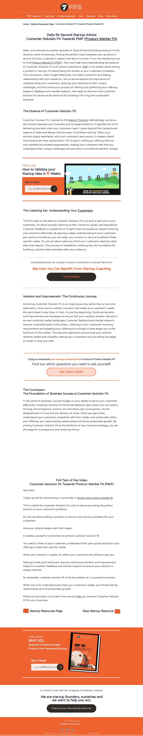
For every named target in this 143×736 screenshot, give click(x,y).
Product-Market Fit (100, 39)
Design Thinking (78, 120)
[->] (53, 188)
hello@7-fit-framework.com (70, 724)
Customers (85, 210)
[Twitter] (67, 730)
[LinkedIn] (73, 730)
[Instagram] (62, 730)
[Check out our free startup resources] (71, 708)
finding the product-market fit (95, 498)
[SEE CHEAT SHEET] (71, 372)
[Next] (26, 611)
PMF (85, 66)
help (78, 596)
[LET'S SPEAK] (71, 277)
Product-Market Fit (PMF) (46, 62)
